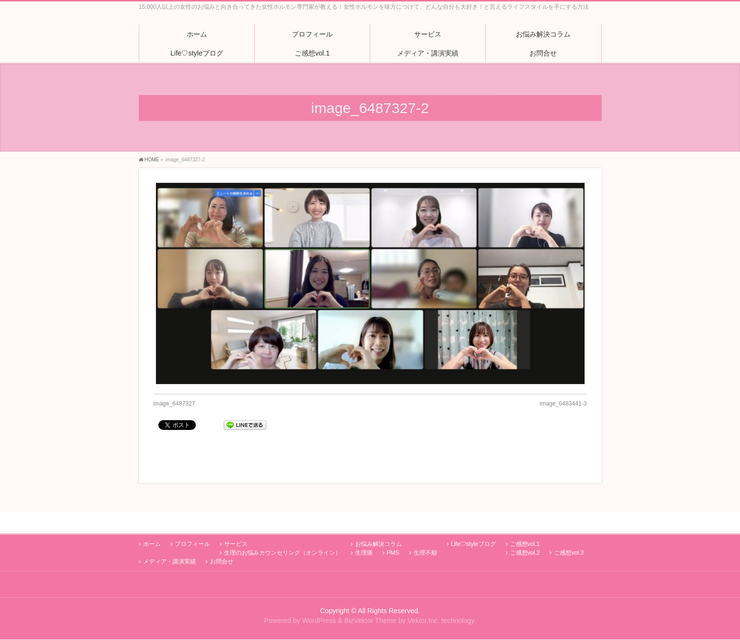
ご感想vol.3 (569, 531)
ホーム (152, 523)
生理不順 (425, 531)
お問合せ (221, 540)
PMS (393, 531)
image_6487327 (174, 403)
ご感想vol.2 (525, 531)
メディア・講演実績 (169, 540)
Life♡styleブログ (473, 523)
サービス (235, 523)
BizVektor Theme (370, 599)
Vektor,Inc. (423, 599)
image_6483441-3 (563, 403)
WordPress (319, 599)
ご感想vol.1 (525, 523)
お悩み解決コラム (378, 523)
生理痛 (364, 531)
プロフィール (192, 523)
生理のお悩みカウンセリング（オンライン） (282, 531)
